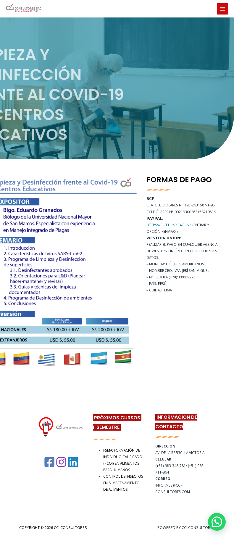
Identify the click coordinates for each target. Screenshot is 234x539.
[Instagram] (61, 462)
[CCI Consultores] (23, 9)
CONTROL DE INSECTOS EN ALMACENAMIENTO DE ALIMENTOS (123, 483)
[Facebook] (49, 462)
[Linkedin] (73, 462)
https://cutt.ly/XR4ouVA (168, 224)
